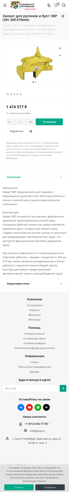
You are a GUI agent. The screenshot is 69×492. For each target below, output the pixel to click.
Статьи (34, 362)
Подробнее (50, 487)
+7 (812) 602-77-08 (36, 423)
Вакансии (35, 314)
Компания (34, 299)
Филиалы (34, 319)
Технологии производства (34, 366)
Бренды (34, 371)
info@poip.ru (37, 431)
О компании (34, 305)
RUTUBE (46, 407)
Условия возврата (34, 343)
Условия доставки (34, 338)
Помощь (34, 328)
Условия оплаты (34, 333)
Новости (34, 310)
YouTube (29, 407)
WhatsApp (37, 407)
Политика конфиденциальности (34, 348)
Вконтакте (21, 407)
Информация (34, 356)
